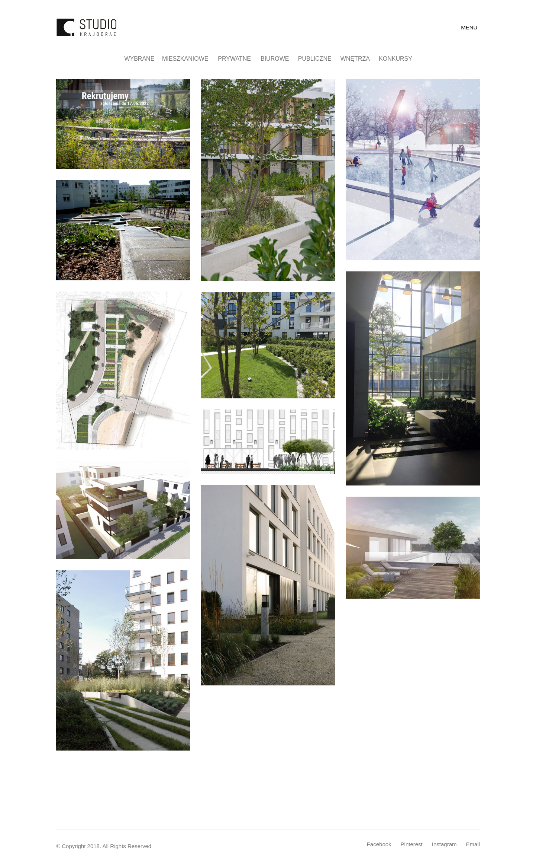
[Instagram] (444, 844)
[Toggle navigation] (470, 27)
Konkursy (399, 58)
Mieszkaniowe (190, 58)
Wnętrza (358, 58)
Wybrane (143, 58)
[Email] (473, 844)
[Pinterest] (412, 844)
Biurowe (278, 58)
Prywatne (238, 58)
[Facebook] (379, 844)
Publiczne (318, 58)
